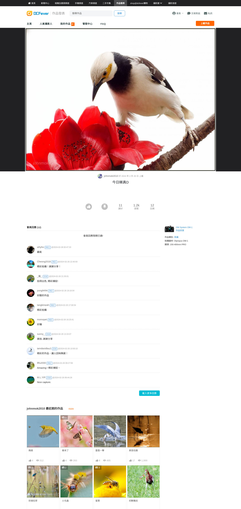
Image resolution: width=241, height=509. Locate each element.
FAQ (103, 23)
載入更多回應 (149, 393)
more (71, 408)
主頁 (29, 23)
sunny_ (41, 334)
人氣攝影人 (46, 23)
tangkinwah (43, 305)
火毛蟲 (65, 500)
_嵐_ (39, 276)
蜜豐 (97, 500)
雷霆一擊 (99, 450)
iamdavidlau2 (44, 348)
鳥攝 (176, 237)
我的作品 (67, 24)
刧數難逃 (133, 500)
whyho (40, 247)
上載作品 (205, 23)
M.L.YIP (41, 377)
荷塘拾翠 (32, 500)
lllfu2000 (41, 363)
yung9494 (42, 290)
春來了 (65, 450)
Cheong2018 (44, 261)
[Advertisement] (120, 195)
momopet (42, 319)
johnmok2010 (108, 176)
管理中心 (88, 23)
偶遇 (30, 450)
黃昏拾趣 (133, 450)
